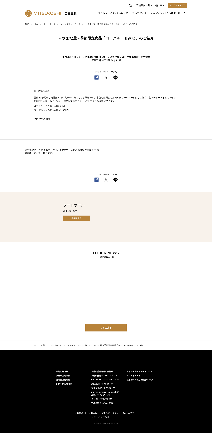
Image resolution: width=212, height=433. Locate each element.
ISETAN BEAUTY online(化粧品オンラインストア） (105, 393)
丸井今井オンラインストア (103, 388)
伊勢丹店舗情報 (63, 376)
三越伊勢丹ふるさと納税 (102, 403)
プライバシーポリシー (111, 413)
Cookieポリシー (130, 413)
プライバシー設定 (100, 417)
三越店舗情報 (62, 371)
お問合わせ (94, 413)
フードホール (49, 24)
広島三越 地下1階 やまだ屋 (106, 60)
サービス (183, 13)
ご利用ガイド (80, 413)
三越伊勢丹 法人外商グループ (140, 380)
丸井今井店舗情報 (64, 384)
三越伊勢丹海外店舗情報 (102, 371)
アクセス (103, 13)
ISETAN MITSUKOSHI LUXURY (106, 380)
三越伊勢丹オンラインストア (104, 376)
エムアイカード (134, 376)
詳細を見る (77, 218)
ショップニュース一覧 (70, 24)
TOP (27, 24)
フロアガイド (139, 13)
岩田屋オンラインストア (102, 384)
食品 (36, 24)
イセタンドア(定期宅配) (102, 399)
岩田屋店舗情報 (63, 380)
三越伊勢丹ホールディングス (140, 371)
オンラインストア (177, 5)
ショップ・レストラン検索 (162, 13)
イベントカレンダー (120, 13)
